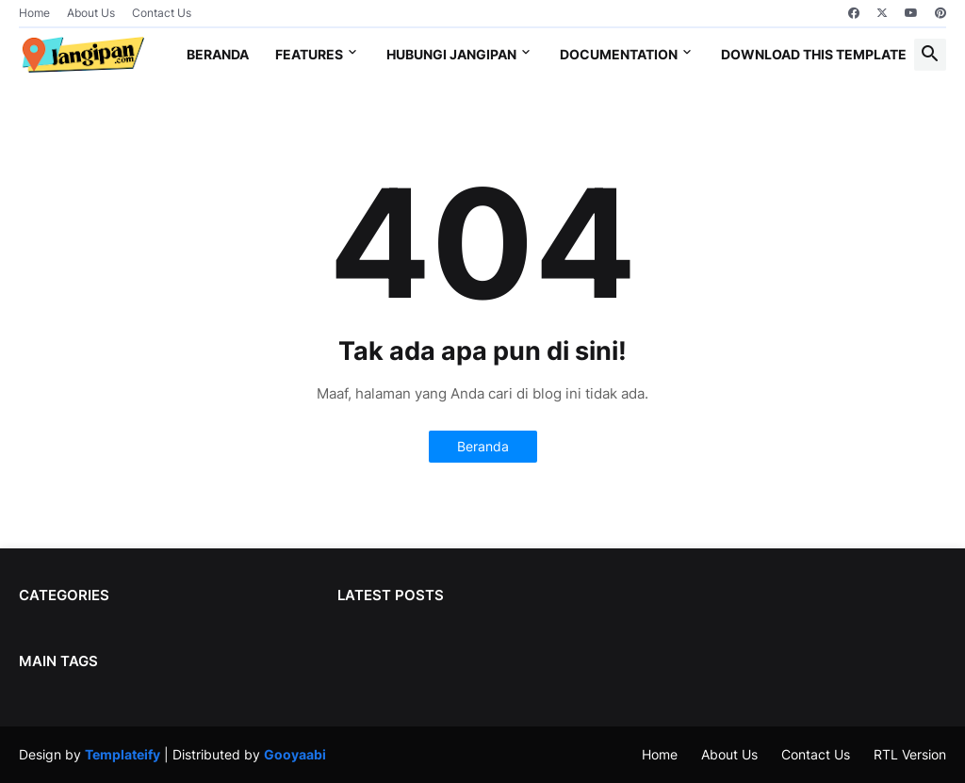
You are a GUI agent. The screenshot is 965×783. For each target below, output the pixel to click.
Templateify (122, 754)
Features (309, 54)
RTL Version (910, 754)
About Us (91, 13)
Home (34, 13)
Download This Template (814, 54)
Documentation (619, 54)
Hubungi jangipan (451, 54)
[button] (930, 55)
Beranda (218, 54)
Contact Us (161, 13)
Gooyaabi (295, 754)
